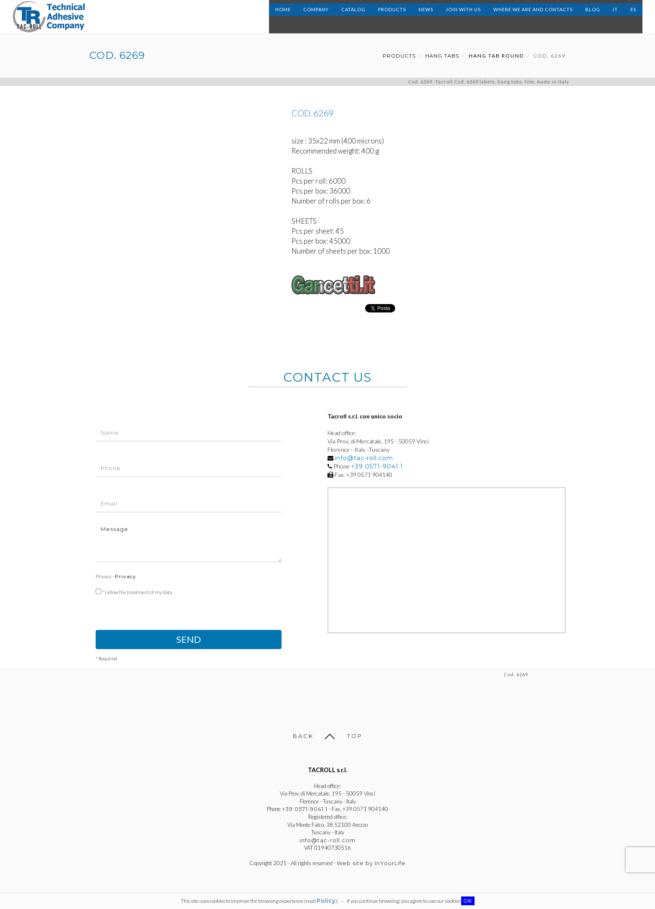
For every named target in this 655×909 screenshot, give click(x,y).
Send (188, 639)
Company (316, 16)
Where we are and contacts (533, 16)
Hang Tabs (442, 56)
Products (392, 16)
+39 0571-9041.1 (377, 466)
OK (467, 901)
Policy (326, 901)
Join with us (463, 16)
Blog (592, 16)
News (426, 16)
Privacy (125, 576)
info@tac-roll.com (364, 458)
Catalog (353, 16)
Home (283, 16)
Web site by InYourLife (371, 863)
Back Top (328, 736)
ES (633, 16)
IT (615, 16)
